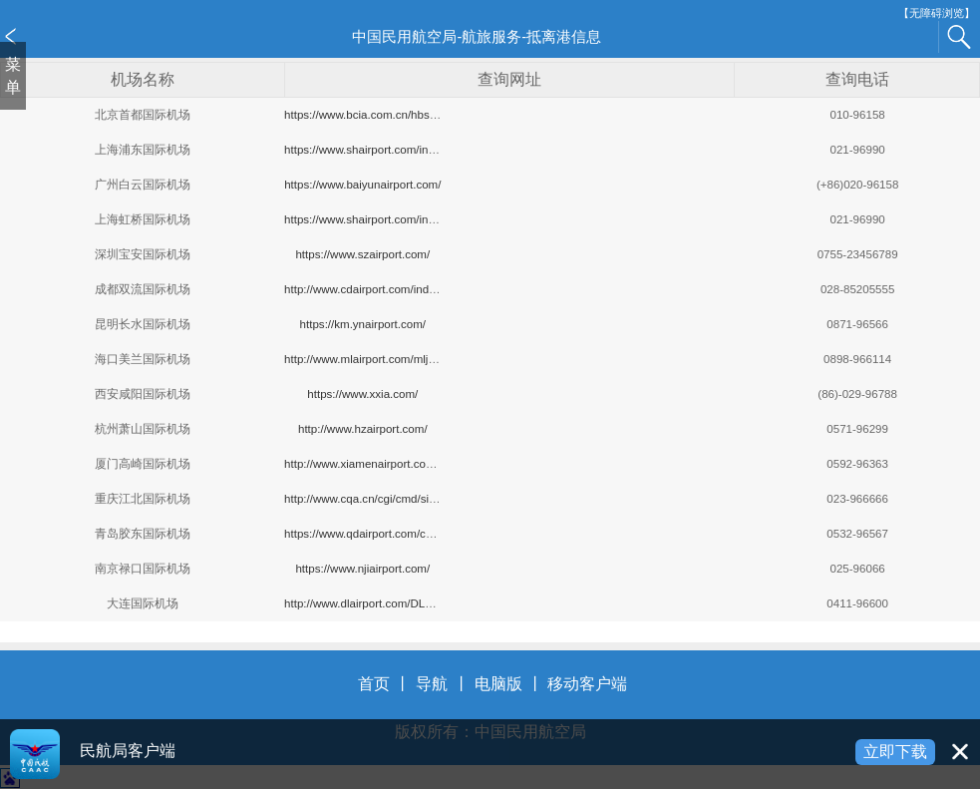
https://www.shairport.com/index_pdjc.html (391, 150)
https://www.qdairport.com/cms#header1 (387, 534)
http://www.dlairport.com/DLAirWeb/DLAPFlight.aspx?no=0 (433, 603)
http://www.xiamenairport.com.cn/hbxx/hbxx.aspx (408, 464)
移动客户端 (587, 683)
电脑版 (498, 683)
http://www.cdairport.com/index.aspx (376, 289)
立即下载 (895, 751)
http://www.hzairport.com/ (363, 429)
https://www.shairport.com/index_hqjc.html (391, 219)
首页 (374, 683)
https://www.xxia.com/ (362, 394)
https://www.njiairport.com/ (362, 569)
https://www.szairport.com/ (362, 254)
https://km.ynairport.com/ (363, 324)
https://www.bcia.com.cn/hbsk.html (372, 115)
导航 (432, 683)
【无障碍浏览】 (936, 13)
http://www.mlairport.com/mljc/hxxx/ (374, 359)
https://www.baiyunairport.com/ (362, 185)
